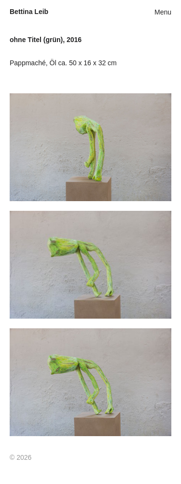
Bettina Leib (29, 11)
